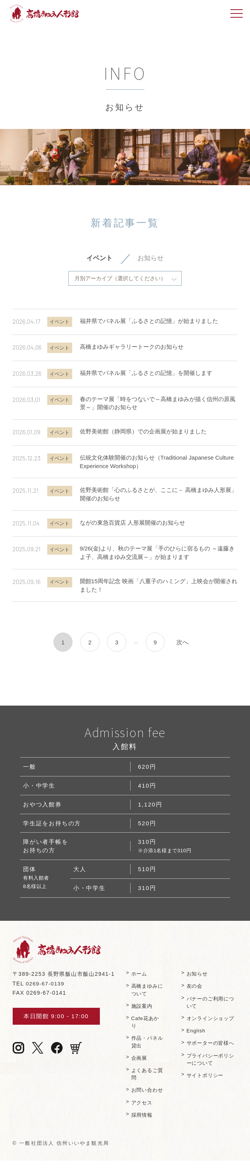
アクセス (143, 1118)
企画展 (140, 1065)
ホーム (140, 980)
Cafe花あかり (146, 1028)
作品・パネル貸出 (146, 1049)
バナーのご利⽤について (209, 1008)
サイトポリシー (207, 1098)
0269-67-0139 (46, 990)
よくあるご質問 (146, 1081)
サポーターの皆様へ (209, 1061)
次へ (182, 642)
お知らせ (151, 259)
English (196, 1045)
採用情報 (143, 1130)
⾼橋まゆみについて (146, 996)
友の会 (195, 992)
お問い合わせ (146, 1101)
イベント (99, 259)
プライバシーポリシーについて (209, 1081)
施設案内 (143, 1012)
